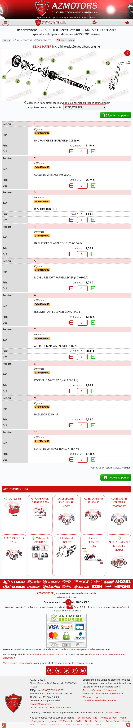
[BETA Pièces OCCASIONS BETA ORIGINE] (92, 556)
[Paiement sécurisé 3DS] (66, 631)
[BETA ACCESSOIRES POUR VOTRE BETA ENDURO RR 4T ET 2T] (66, 518)
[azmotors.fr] (50, 22)
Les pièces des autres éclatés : (45, 107)
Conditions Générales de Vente (99, 700)
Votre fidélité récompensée (17, 662)
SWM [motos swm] (78, 721)
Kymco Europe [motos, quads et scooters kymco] (108, 717)
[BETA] (119, 562)
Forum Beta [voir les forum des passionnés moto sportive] (112, 721)
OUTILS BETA (14, 498)
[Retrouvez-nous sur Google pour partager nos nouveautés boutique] (66, 670)
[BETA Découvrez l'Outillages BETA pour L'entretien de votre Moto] (14, 508)
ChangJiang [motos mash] (37, 721)
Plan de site (115, 712)
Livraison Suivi (119, 607)
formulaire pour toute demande (54, 707)
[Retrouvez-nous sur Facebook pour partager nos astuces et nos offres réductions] (50, 670)
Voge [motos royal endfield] (123, 717)
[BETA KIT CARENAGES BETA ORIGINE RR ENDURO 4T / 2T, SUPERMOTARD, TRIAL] (40, 512)
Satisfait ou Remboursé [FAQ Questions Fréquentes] (25, 649)
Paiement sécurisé (66, 597)
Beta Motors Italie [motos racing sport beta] (87, 717)
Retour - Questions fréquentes (99, 690)
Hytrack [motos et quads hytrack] (52, 721)
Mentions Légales (92, 697)
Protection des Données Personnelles (103, 693)
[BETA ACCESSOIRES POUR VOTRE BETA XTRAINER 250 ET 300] (119, 518)
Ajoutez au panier (116, 115)
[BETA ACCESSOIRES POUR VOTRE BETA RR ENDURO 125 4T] (14, 554)
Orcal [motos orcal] (88, 721)
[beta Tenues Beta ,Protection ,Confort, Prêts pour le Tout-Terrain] (40, 552)
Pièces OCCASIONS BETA (92, 542)
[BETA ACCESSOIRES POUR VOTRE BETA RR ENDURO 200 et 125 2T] (92, 515)
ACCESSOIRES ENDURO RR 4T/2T (66, 502)
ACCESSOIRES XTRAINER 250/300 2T (119, 502)
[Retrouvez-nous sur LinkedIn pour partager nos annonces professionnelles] (83, 670)
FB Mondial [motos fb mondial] (66, 721)
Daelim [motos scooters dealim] (98, 721)
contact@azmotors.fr (41, 703)
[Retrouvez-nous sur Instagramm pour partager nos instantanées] (75, 670)
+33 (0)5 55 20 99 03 (52, 690)
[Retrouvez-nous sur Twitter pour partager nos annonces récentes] (58, 670)
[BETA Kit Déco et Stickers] (66, 551)
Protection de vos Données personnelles (73, 649)
